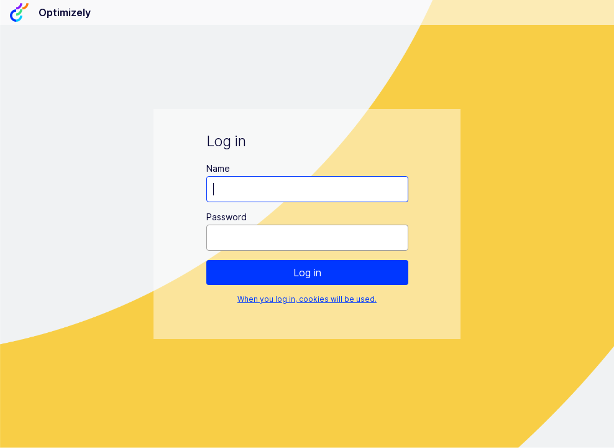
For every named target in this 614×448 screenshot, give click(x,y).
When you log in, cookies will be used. (307, 299)
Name (218, 168)
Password (226, 217)
